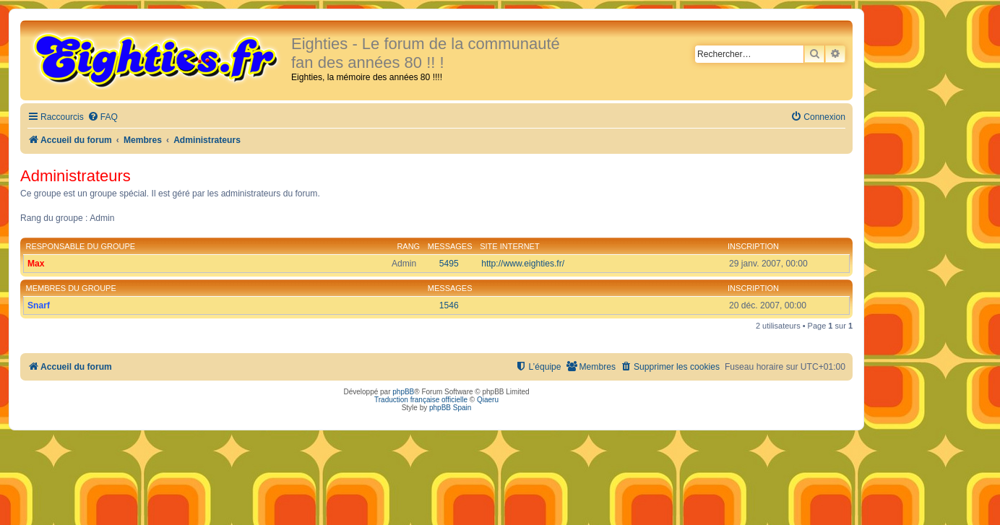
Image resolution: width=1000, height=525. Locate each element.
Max (36, 264)
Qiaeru (488, 400)
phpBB (403, 392)
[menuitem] (102, 117)
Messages (450, 246)
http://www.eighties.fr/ (522, 264)
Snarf (38, 305)
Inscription (753, 246)
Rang (408, 246)
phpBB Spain (450, 408)
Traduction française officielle (420, 400)
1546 (449, 305)
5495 (449, 264)
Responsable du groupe (81, 246)
